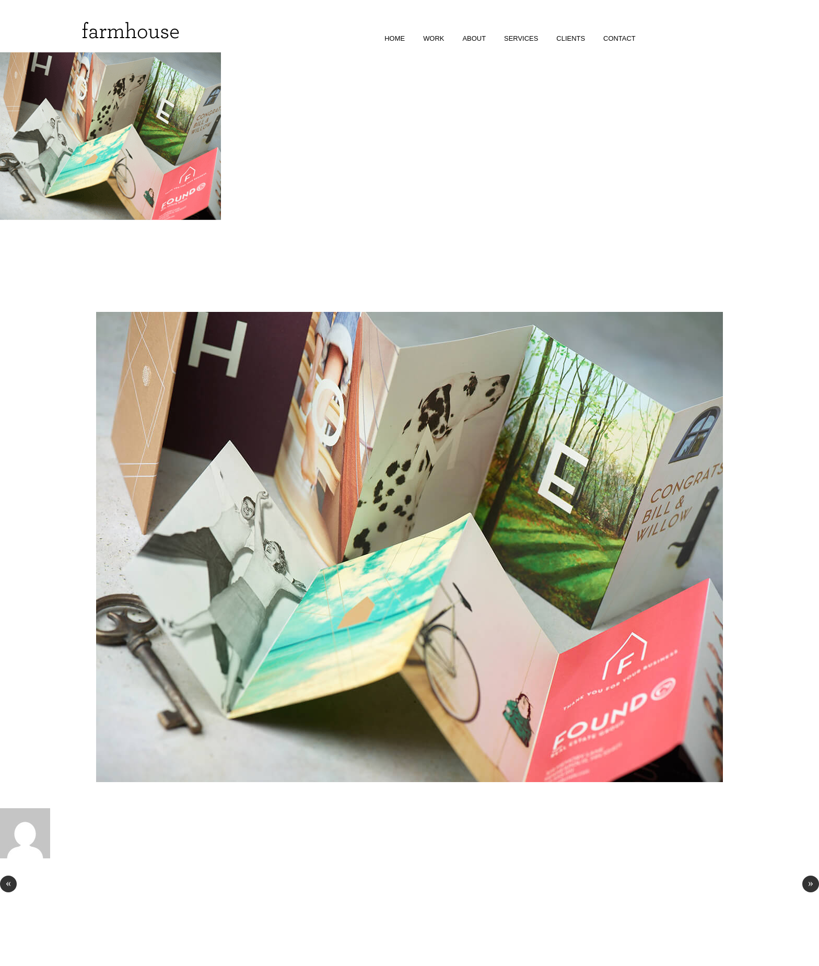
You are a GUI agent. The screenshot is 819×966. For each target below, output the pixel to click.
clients (570, 38)
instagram (657, 38)
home (394, 38)
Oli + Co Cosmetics (771, 885)
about (474, 38)
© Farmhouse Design (33, 945)
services (521, 38)
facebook (673, 38)
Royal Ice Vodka (41, 885)
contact (619, 38)
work (433, 38)
